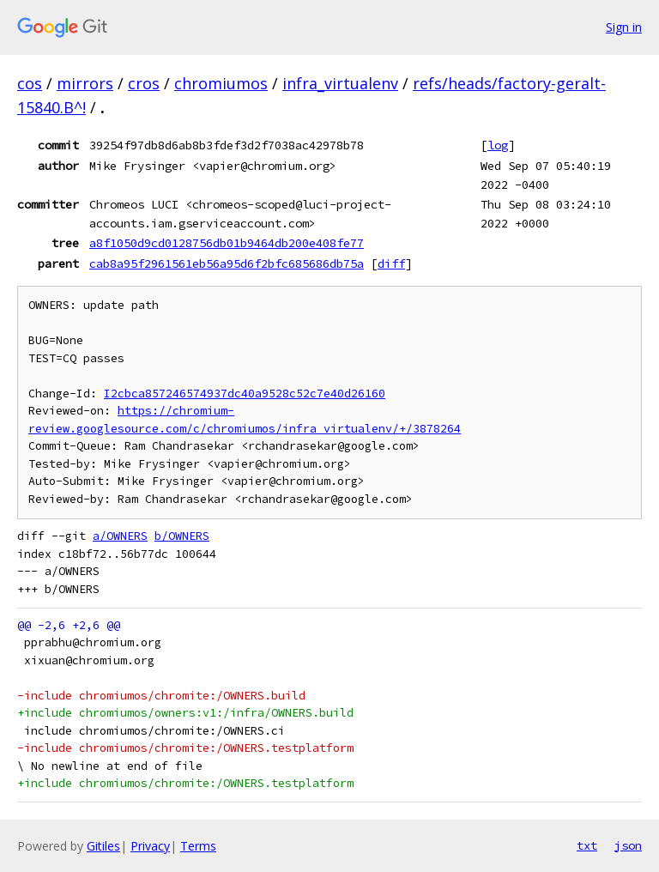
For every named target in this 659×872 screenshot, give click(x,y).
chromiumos (221, 83)
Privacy (150, 846)
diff (391, 263)
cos (29, 83)
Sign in (624, 27)
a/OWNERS (120, 536)
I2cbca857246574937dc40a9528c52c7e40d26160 (244, 393)
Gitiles (103, 846)
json (628, 845)
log (497, 145)
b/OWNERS (181, 536)
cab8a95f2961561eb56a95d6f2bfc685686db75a (226, 263)
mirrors (85, 83)
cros (144, 83)
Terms (198, 846)
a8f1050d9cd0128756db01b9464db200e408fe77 (226, 243)
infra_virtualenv (340, 83)
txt (587, 845)
